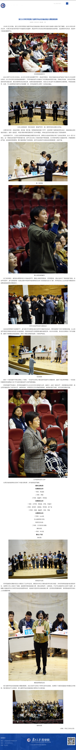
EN (72, 3)
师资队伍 (39, 7)
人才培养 (50, 7)
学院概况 (34, 7)
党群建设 (61, 7)
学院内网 (72, 7)
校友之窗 (67, 7)
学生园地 (56, 7)
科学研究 (45, 7)
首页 (30, 7)
